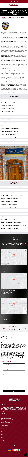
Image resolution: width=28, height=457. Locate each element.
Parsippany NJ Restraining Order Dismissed (9, 204)
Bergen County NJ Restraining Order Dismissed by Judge (11, 189)
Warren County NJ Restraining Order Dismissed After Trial (12, 222)
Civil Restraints (4, 125)
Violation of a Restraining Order (7, 119)
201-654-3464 (5, 319)
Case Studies (3, 434)
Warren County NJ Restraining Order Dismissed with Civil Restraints (13, 225)
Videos (2, 438)
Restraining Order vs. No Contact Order (8, 122)
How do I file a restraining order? (6, 418)
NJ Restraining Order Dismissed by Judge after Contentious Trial (13, 192)
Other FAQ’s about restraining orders (6, 422)
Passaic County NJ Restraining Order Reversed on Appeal (11, 187)
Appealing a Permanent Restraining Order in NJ (10, 99)
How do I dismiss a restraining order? (7, 419)
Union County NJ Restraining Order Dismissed (9, 219)
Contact (2, 440)
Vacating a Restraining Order (6, 117)
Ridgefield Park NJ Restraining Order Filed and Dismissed (11, 198)
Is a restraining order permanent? (6, 421)
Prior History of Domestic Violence (7, 111)
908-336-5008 (12, 326)
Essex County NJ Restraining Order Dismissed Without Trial (12, 195)
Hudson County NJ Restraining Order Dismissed (10, 201)
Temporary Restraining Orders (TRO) (8, 102)
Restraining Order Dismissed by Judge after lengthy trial (11, 231)
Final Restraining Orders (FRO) (7, 105)
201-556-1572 (5, 271)
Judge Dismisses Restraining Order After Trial (9, 228)
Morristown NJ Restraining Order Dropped (9, 207)
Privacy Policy (3, 430)
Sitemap (2, 433)
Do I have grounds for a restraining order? (7, 416)
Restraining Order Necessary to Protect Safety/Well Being (11, 114)
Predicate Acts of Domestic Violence (7, 108)
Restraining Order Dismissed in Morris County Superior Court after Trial (13, 211)
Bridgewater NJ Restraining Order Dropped (9, 216)
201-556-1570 (5, 270)
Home (2, 428)
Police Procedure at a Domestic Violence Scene (9, 131)
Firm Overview (3, 431)
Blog (2, 437)
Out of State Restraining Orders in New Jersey (9, 142)
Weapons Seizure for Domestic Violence (8, 134)
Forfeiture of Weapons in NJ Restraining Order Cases (11, 137)
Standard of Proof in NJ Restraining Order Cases (10, 128)
